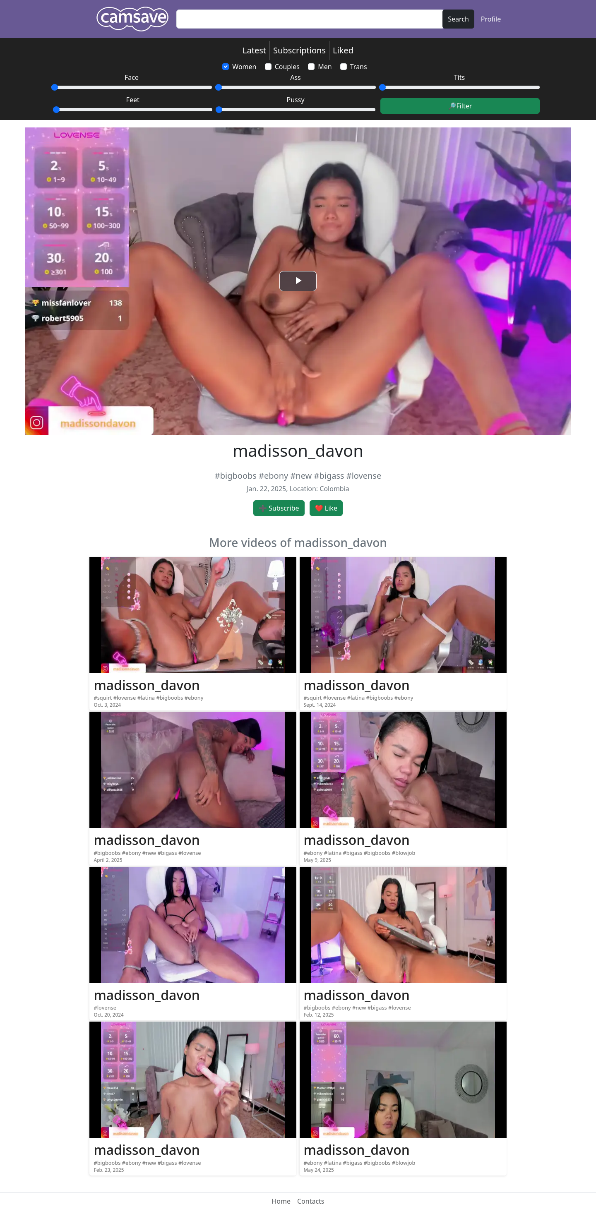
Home (281, 1201)
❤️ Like (326, 508)
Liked (343, 50)
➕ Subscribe (279, 508)
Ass (295, 77)
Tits (459, 77)
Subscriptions (299, 50)
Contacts (310, 1201)
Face (132, 77)
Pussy (296, 99)
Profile (491, 19)
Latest (254, 50)
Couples (287, 66)
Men (325, 66)
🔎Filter (460, 105)
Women (244, 66)
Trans (358, 66)
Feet (132, 99)
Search (458, 19)
